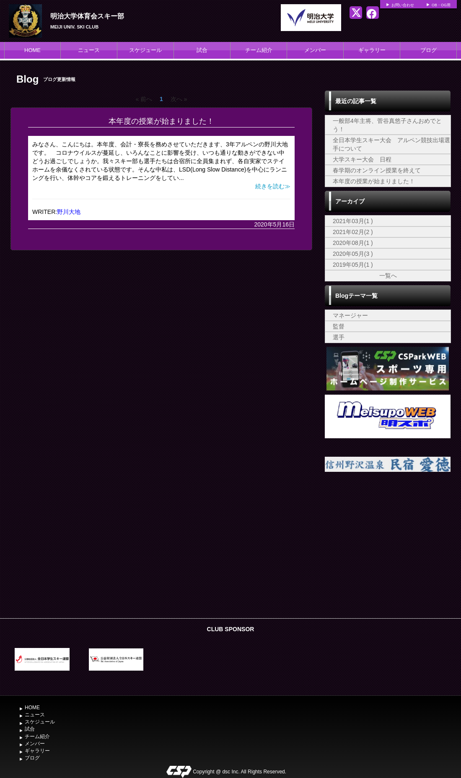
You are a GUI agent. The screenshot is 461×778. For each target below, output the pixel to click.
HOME (32, 50)
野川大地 (68, 211)
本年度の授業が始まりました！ (161, 121)
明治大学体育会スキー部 (87, 16)
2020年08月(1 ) (353, 242)
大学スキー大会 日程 (362, 159)
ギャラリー (372, 50)
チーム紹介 (258, 50)
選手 (338, 337)
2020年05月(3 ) (353, 253)
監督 (338, 326)
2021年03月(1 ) (353, 221)
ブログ (428, 50)
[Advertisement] (387, 551)
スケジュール (145, 50)
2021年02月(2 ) (353, 232)
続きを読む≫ (272, 186)
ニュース (89, 50)
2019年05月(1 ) (353, 264)
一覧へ (388, 275)
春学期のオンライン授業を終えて (377, 170)
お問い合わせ (402, 5)
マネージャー (350, 315)
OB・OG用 (441, 5)
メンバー (315, 50)
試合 (202, 50)
